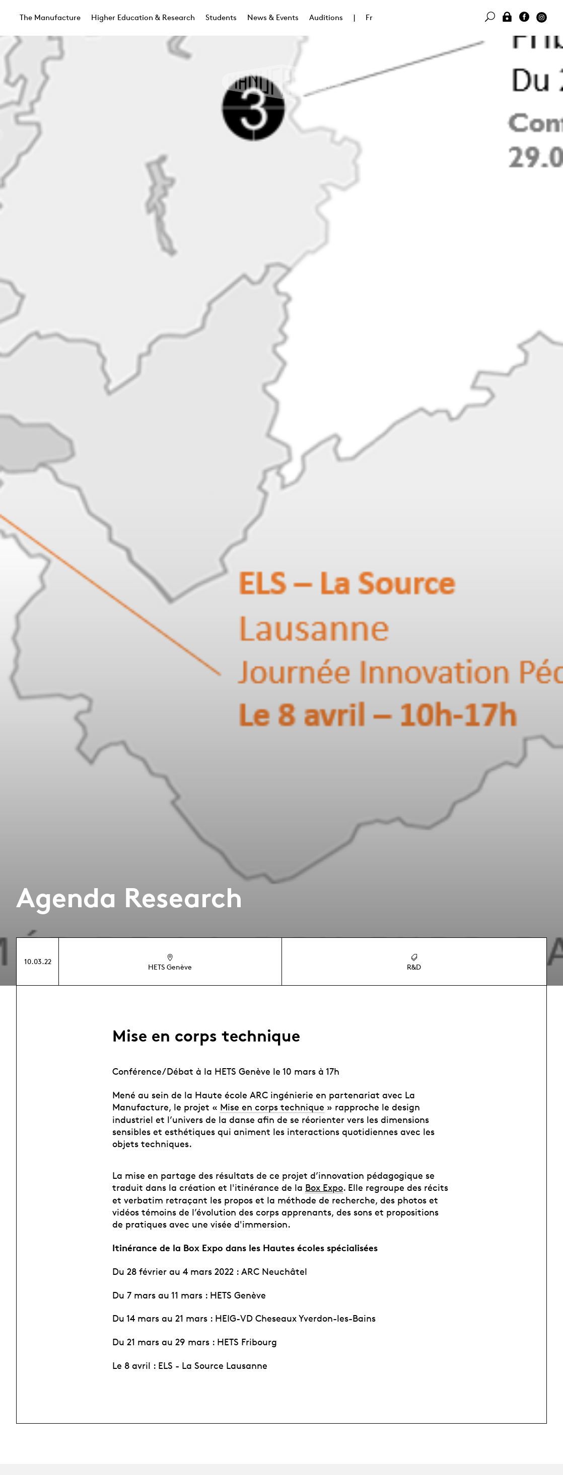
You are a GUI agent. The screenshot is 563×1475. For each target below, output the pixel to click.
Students (221, 17)
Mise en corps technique (272, 1106)
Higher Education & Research (143, 17)
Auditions (326, 17)
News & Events (273, 17)
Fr (369, 17)
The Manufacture (50, 17)
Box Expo (324, 1187)
